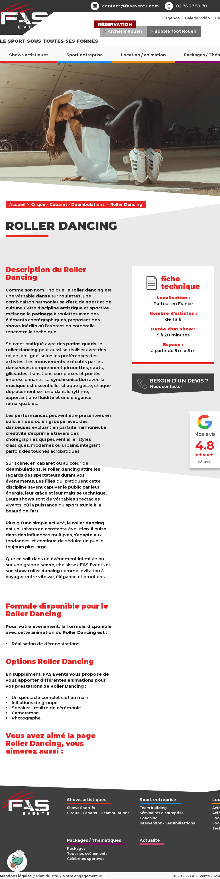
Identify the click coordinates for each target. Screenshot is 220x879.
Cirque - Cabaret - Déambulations (68, 204)
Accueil (17, 204)
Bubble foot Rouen (175, 31)
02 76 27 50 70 (191, 6)
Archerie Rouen (125, 31)
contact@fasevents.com (125, 6)
